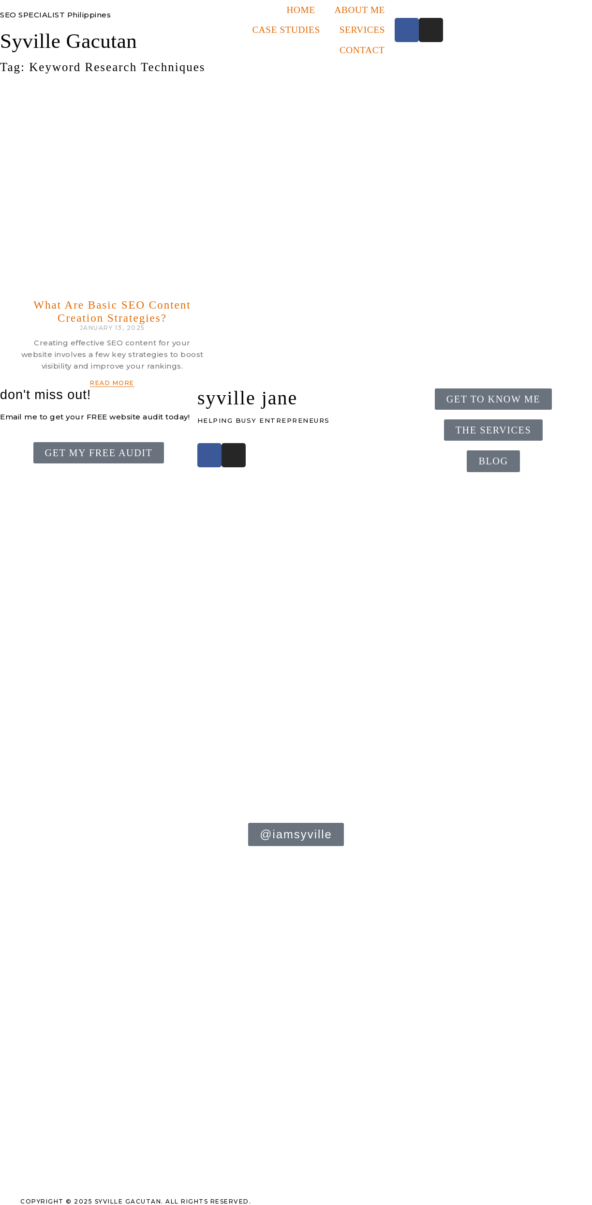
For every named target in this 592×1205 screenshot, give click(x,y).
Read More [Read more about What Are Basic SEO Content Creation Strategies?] (112, 383)
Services (362, 30)
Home (300, 10)
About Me (360, 10)
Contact (362, 50)
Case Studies (286, 30)
